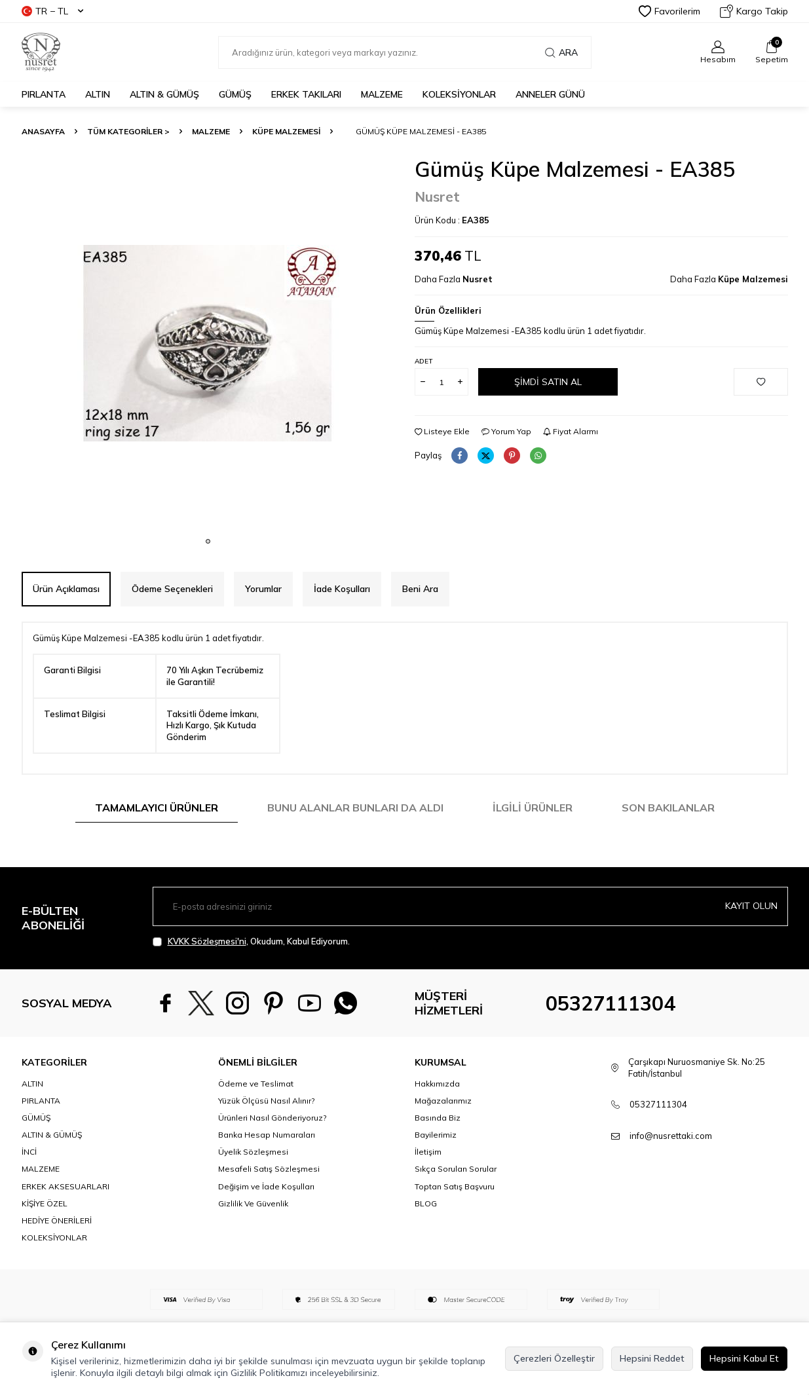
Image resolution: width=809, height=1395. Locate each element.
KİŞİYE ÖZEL (44, 1203)
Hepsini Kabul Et (744, 1358)
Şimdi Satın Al (548, 382)
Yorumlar (263, 589)
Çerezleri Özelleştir (554, 1358)
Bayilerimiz (436, 1135)
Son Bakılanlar (668, 807)
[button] (208, 541)
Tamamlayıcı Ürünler (156, 807)
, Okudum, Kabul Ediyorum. (251, 941)
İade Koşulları (342, 589)
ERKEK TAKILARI (306, 94)
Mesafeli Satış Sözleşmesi (269, 1169)
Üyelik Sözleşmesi (253, 1152)
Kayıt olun (751, 906)
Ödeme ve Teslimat (255, 1083)
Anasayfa (43, 131)
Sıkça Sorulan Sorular (456, 1169)
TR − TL (52, 11)
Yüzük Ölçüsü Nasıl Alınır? (266, 1101)
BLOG (426, 1203)
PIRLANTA (44, 94)
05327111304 (610, 1003)
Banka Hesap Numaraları (266, 1135)
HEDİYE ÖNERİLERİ (57, 1220)
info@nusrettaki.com (671, 1135)
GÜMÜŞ (235, 94)
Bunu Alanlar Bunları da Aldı (355, 807)
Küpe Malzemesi (286, 131)
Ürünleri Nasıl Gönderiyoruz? (272, 1118)
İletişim (428, 1152)
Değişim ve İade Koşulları (266, 1186)
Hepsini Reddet (652, 1358)
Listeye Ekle (442, 431)
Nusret (437, 196)
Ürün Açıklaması (66, 589)
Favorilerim (669, 11)
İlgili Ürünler (533, 807)
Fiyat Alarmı (570, 431)
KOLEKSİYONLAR (459, 94)
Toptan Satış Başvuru (455, 1186)
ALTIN (97, 94)
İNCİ (29, 1152)
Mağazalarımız (443, 1101)
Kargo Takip (754, 11)
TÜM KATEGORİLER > (128, 131)
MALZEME (382, 94)
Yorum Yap (506, 431)
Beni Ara (420, 589)
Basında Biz (438, 1118)
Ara (561, 52)
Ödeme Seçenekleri (172, 589)
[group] (208, 343)
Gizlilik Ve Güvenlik (253, 1203)
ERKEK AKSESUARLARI (65, 1186)
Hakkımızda (437, 1083)
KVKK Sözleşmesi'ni (207, 941)
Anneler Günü (550, 94)
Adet (423, 361)
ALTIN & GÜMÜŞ (164, 94)
